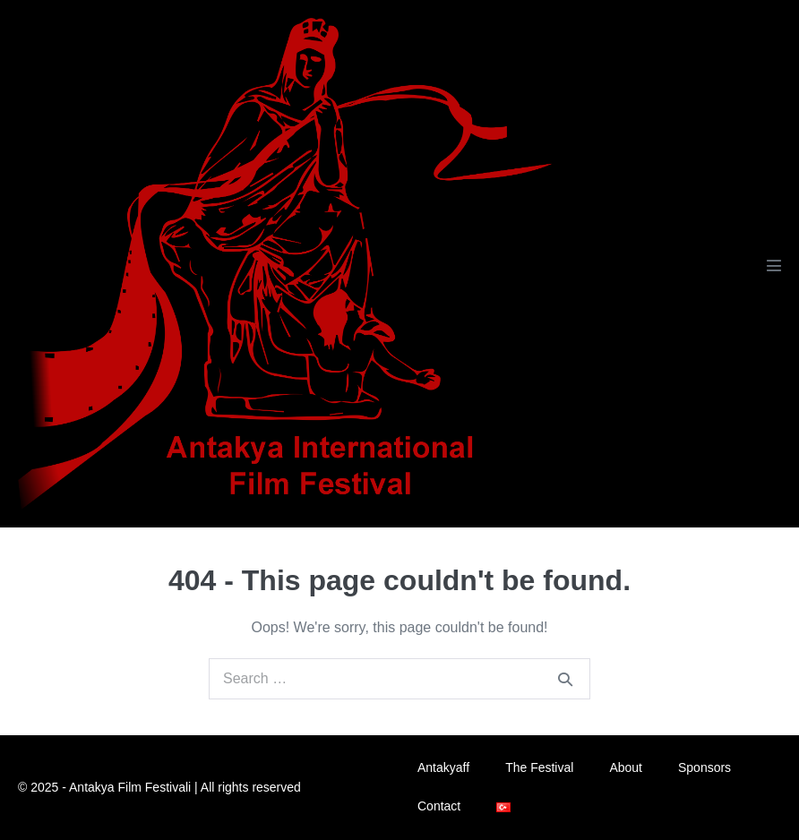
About (625, 767)
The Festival (539, 767)
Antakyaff (443, 767)
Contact (438, 806)
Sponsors (704, 767)
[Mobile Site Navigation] (774, 265)
